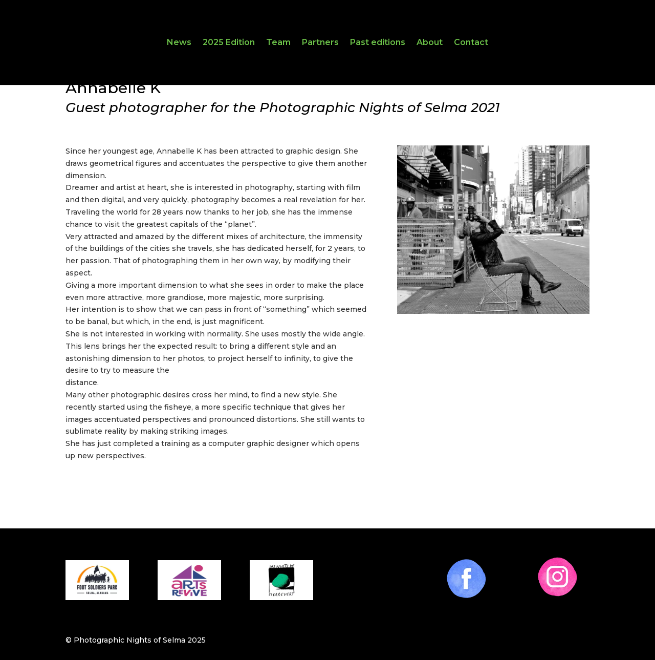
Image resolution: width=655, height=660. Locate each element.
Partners (320, 43)
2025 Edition (229, 43)
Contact (471, 43)
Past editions (377, 43)
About (430, 43)
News (179, 43)
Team (278, 43)
